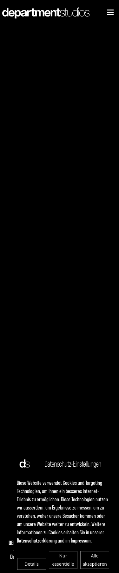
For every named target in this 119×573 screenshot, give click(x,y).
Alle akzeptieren (95, 560)
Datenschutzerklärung (37, 540)
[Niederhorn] (110, 12)
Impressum (81, 540)
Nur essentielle (63, 560)
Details (31, 564)
